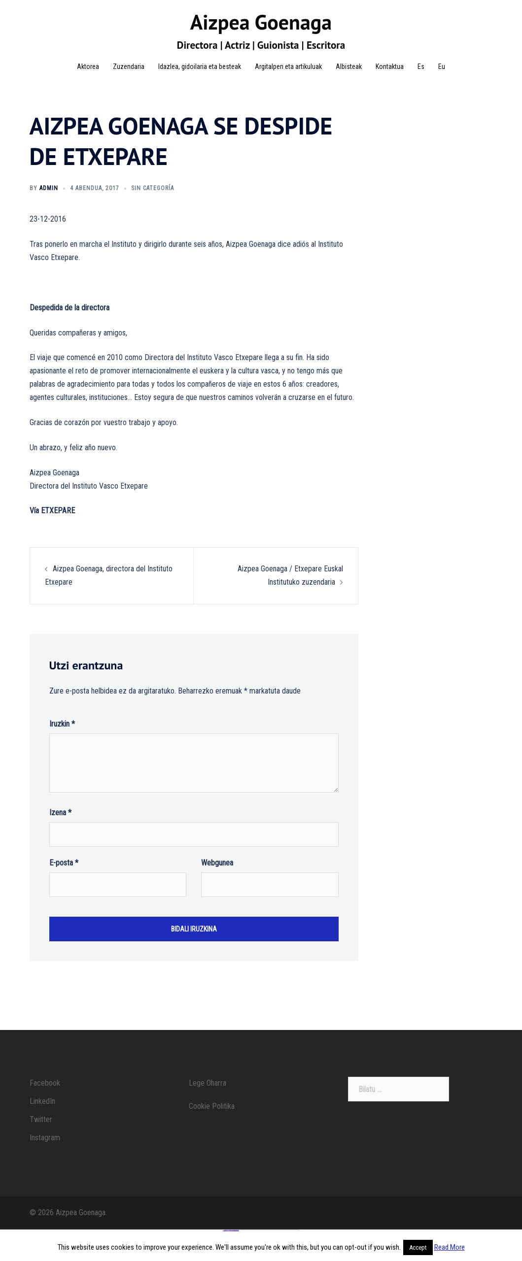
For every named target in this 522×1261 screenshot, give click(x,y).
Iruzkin (62, 735)
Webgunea (217, 874)
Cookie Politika (212, 1118)
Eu (441, 66)
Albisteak (349, 66)
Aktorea (88, 66)
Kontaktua (390, 66)
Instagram (45, 1149)
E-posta (63, 874)
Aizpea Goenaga (261, 21)
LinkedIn (42, 1113)
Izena (60, 824)
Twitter (41, 1131)
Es (421, 66)
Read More (449, 1247)
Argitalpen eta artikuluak (288, 66)
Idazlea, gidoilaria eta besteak (199, 66)
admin (48, 200)
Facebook (45, 1094)
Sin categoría (152, 200)
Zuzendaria (128, 66)
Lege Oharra (207, 1094)
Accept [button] (418, 1247)
